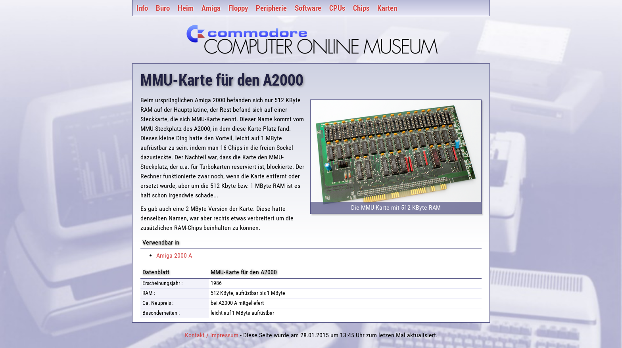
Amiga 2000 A (174, 255)
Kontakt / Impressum (211, 335)
